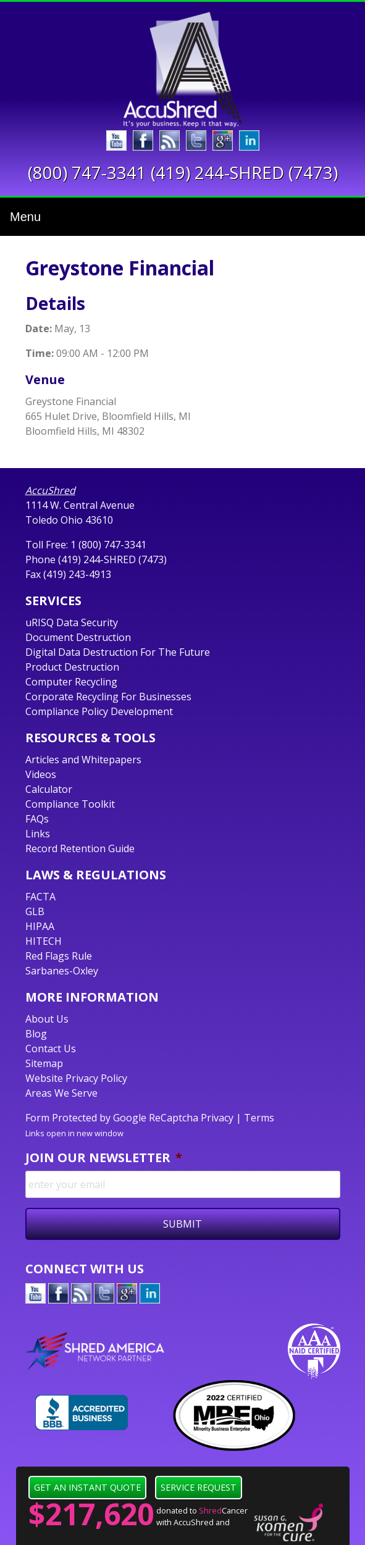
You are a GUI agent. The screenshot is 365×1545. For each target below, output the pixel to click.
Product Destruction (72, 667)
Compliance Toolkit (70, 804)
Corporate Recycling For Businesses (108, 696)
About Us (47, 1019)
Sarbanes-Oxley (61, 971)
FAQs (37, 819)
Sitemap (44, 1063)
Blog (36, 1033)
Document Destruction (78, 637)
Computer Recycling (71, 682)
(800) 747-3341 (87, 172)
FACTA (40, 896)
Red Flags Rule (58, 956)
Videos (40, 774)
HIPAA (39, 926)
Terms (259, 1117)
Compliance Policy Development (99, 711)
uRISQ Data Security (71, 622)
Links (37, 833)
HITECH (43, 941)
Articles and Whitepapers (83, 759)
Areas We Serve (61, 1093)
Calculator (48, 789)
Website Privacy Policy (76, 1078)
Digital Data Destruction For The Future (117, 652)
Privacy (217, 1117)
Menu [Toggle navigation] (25, 217)
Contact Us (50, 1048)
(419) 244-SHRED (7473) (244, 172)
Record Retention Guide (80, 848)
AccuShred (50, 490)
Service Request (199, 1487)
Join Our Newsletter (103, 1158)
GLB (34, 911)
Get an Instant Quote (87, 1487)
